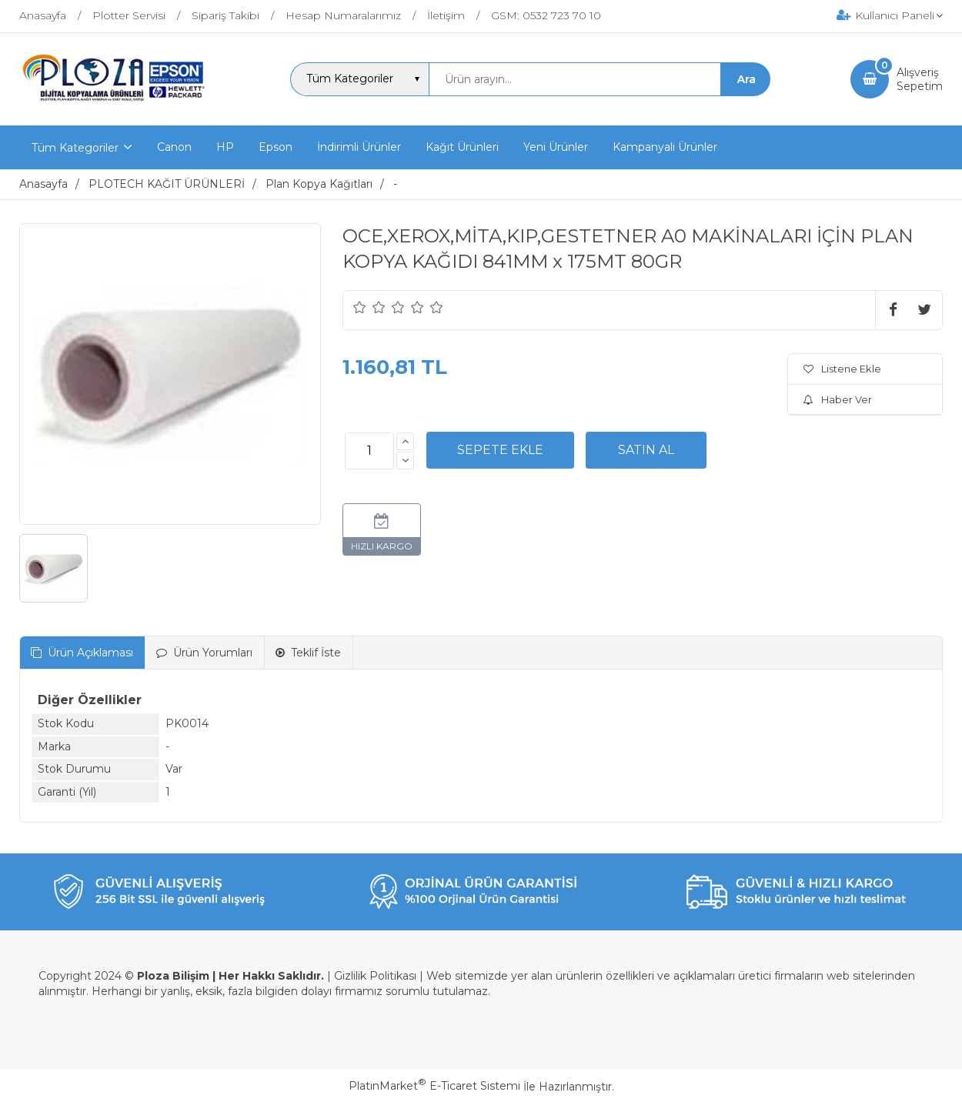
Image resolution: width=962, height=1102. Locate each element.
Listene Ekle (842, 368)
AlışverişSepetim (920, 79)
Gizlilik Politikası (375, 976)
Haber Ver (837, 399)
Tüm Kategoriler (75, 148)
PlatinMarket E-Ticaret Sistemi (434, 1086)
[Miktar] (369, 450)
